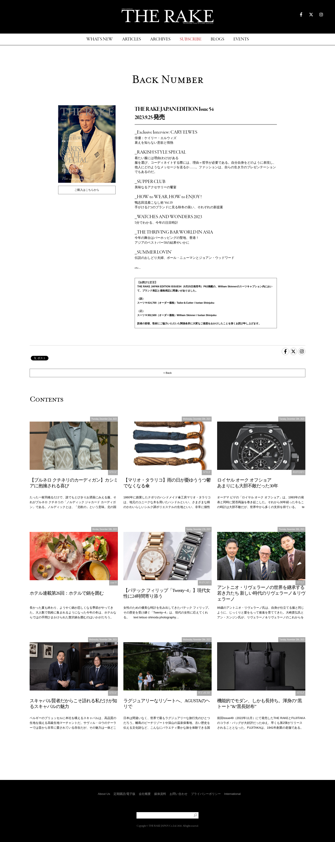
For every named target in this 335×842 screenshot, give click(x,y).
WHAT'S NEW (99, 39)
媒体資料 (160, 794)
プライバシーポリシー (206, 794)
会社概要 (145, 794)
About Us (104, 794)
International (232, 794)
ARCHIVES (160, 39)
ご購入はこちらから (86, 189)
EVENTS (241, 39)
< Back (167, 372)
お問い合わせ (178, 794)
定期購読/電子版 (124, 794)
